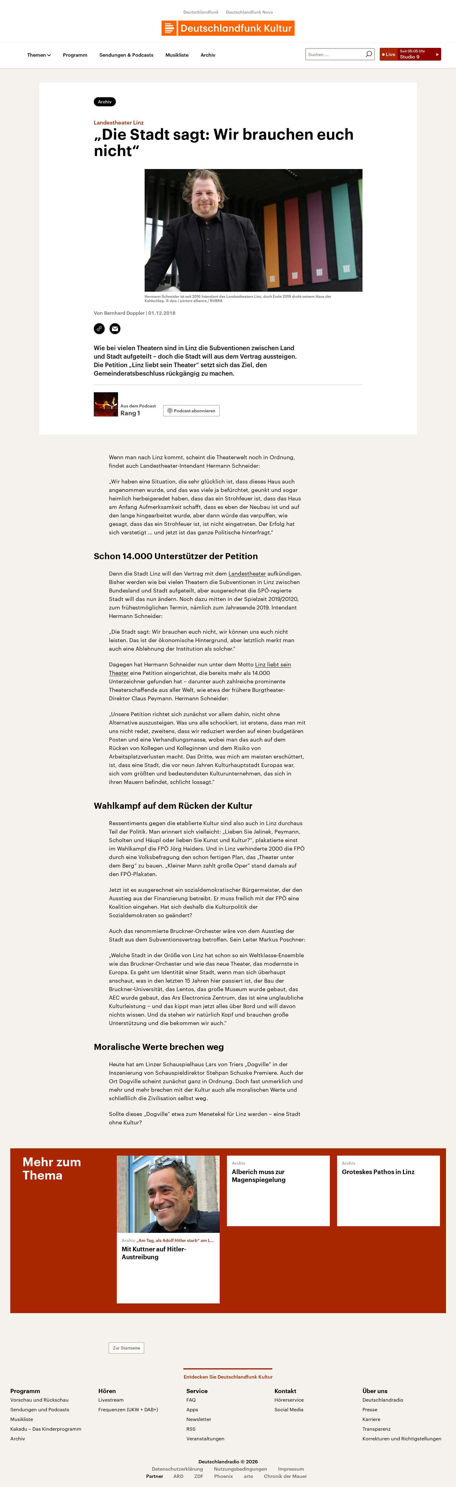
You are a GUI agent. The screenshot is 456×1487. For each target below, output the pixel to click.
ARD (178, 1476)
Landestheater (247, 573)
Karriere (371, 1419)
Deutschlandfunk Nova (249, 12)
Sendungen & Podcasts (126, 55)
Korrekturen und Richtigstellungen (402, 1438)
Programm (75, 55)
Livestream (111, 1399)
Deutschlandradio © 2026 (228, 1461)
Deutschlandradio (383, 1399)
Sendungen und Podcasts (39, 1409)
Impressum (291, 1469)
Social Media (288, 1409)
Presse (370, 1409)
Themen (36, 55)
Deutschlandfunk (201, 12)
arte (248, 1476)
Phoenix (223, 1476)
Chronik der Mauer (285, 1476)
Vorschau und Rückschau (39, 1399)
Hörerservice (289, 1399)
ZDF (198, 1476)
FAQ (191, 1399)
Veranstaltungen (205, 1438)
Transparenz (377, 1429)
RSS (190, 1429)
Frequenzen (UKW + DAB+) (128, 1409)
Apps (192, 1409)
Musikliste (177, 55)
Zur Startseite (126, 1347)
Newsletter (198, 1419)
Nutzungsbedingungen (240, 1469)
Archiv (208, 55)
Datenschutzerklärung (177, 1469)
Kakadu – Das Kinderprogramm (45, 1429)
